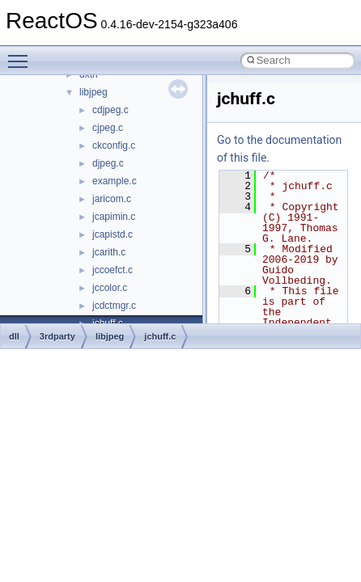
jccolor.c (109, 287)
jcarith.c (108, 252)
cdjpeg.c (110, 110)
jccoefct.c (112, 270)
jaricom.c (111, 199)
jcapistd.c (112, 234)
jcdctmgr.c (114, 305)
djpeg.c (108, 163)
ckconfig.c (113, 145)
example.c (114, 181)
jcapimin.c (113, 216)
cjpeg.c (107, 127)
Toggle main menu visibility (22, 54)
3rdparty (57, 336)
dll (14, 336)
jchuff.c (160, 336)
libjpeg (93, 92)
